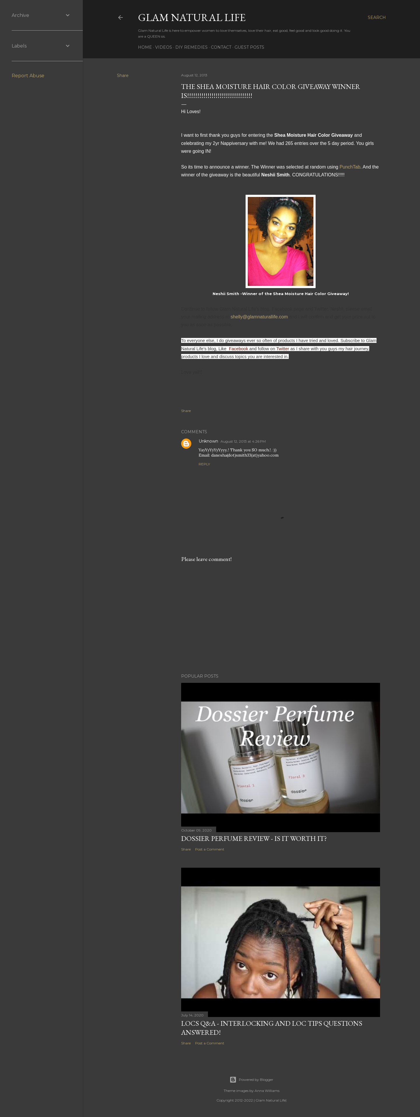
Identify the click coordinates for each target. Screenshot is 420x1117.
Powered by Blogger (251, 1079)
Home (145, 47)
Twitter (282, 348)
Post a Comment (209, 849)
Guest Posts (249, 47)
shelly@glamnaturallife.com (259, 316)
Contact (221, 47)
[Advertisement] (280, 618)
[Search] (377, 17)
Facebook (238, 348)
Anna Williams (267, 1090)
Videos (163, 47)
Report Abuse (28, 75)
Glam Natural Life (192, 17)
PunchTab (350, 166)
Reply (204, 464)
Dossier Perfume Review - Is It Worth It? (254, 838)
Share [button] (123, 75)
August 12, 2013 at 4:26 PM (243, 441)
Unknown (208, 441)
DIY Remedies (191, 47)
